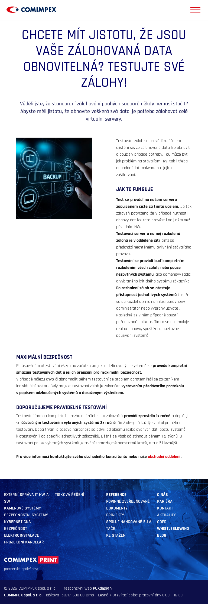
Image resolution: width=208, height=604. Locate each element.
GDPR (162, 522)
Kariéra (165, 501)
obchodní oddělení (164, 457)
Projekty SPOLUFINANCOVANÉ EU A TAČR (129, 522)
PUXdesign (102, 588)
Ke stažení (116, 535)
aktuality (166, 515)
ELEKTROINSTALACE (21, 535)
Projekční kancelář (24, 542)
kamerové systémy (22, 508)
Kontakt (165, 508)
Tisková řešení (69, 495)
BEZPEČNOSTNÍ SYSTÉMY (26, 515)
